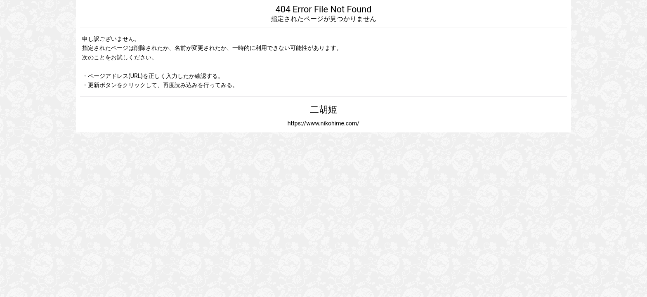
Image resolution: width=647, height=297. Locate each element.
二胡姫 (323, 109)
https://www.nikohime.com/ (323, 123)
